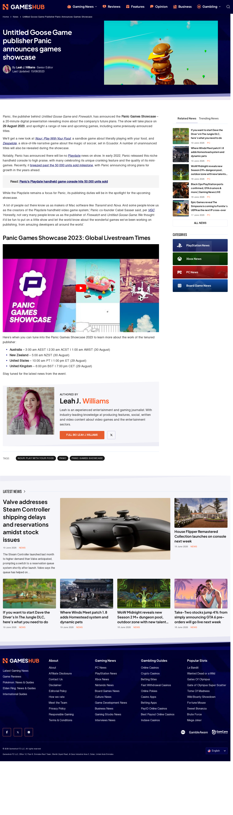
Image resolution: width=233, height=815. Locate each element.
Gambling (209, 6)
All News (200, 223)
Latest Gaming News (16, 670)
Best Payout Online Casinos (157, 714)
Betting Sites (149, 679)
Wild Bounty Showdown (201, 696)
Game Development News (111, 702)
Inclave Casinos (150, 720)
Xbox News (189, 259)
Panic (62, 458)
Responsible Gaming (61, 714)
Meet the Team (58, 702)
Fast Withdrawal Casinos (156, 685)
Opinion (159, 6)
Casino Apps (148, 696)
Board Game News (194, 285)
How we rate (57, 696)
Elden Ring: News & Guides (19, 688)
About (52, 667)
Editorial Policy (58, 691)
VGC (151, 210)
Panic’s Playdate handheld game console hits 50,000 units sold (63, 181)
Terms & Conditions (60, 720)
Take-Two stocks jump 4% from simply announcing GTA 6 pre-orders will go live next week (200, 617)
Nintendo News (104, 685)
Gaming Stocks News (108, 714)
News (15, 16)
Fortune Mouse (196, 702)
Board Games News (107, 691)
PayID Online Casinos (154, 708)
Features (135, 6)
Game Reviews (12, 676)
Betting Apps (149, 702)
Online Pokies (149, 691)
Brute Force (194, 714)
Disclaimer (55, 685)
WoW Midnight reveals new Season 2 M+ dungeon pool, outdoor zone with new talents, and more (209, 170)
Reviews (111, 6)
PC (208, 143)
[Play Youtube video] (81, 288)
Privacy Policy (57, 708)
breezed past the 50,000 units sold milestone (61, 165)
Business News (104, 708)
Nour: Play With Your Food (53, 138)
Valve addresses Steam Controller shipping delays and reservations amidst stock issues (26, 520)
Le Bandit (193, 667)
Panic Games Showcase (87, 458)
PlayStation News (193, 245)
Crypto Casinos (150, 673)
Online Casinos (150, 667)
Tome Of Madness (198, 691)
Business (182, 6)
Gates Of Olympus (198, 679)
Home (6, 16)
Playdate (74, 155)
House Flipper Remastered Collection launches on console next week (200, 536)
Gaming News (82, 6)
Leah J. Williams (25, 67)
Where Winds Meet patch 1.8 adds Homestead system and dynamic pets (207, 151)
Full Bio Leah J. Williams (82, 435)
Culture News (103, 696)
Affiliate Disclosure (60, 673)
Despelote (10, 143)
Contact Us (56, 679)
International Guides (15, 694)
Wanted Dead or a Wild (201, 673)
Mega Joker (194, 720)
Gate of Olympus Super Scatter (206, 685)
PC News (187, 272)
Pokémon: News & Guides (18, 682)
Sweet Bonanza (197, 708)
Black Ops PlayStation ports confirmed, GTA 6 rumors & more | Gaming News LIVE (207, 187)
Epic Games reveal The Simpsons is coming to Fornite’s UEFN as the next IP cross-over (209, 206)
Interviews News (105, 720)
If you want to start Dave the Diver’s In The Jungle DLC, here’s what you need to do (207, 133)
